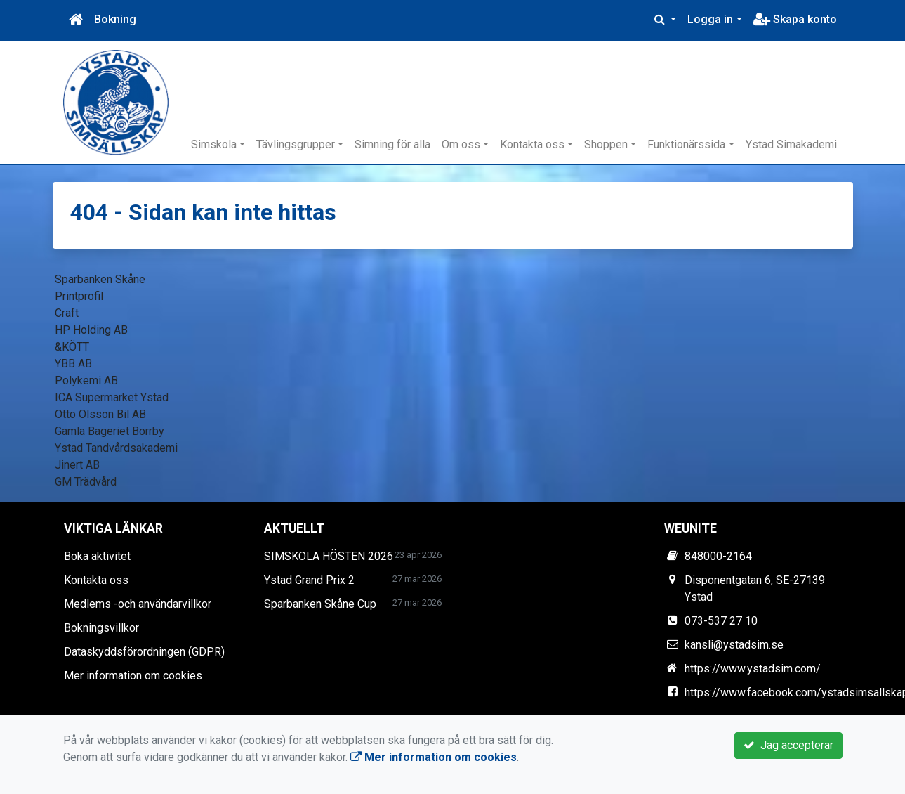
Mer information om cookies (133, 675)
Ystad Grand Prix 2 (309, 580)
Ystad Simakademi (791, 144)
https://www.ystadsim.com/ (753, 668)
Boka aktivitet (97, 556)
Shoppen (606, 144)
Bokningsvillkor (101, 627)
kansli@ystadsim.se (734, 644)
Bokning (115, 19)
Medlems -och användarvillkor (137, 604)
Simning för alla (392, 144)
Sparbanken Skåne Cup (320, 604)
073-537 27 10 (721, 620)
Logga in (710, 19)
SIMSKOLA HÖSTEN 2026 (328, 556)
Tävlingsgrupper (295, 144)
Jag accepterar (788, 745)
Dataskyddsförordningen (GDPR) (144, 651)
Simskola (214, 144)
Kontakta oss (532, 144)
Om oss (461, 144)
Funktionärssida (686, 144)
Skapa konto (795, 19)
